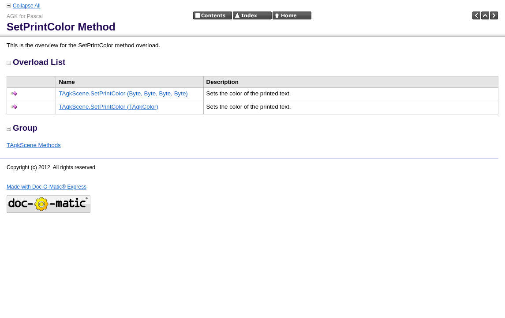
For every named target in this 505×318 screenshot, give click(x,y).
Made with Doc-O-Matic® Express (46, 187)
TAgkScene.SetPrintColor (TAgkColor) (108, 106)
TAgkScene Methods (34, 145)
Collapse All (27, 6)
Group (22, 127)
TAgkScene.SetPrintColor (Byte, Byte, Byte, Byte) (123, 93)
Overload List (36, 62)
